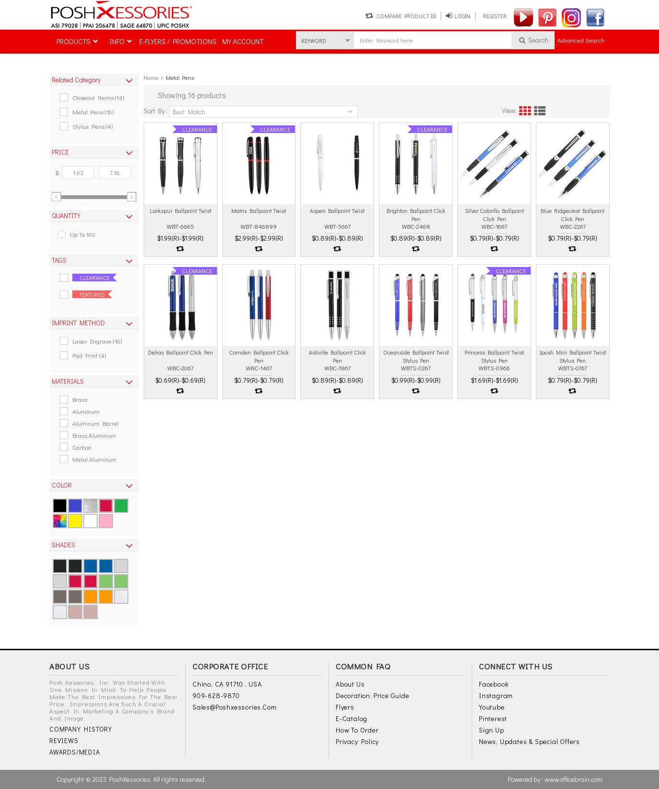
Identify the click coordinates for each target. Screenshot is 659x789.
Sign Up (491, 729)
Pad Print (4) (89, 355)
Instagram (496, 695)
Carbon (81, 447)
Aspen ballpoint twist (337, 210)
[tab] (94, 80)
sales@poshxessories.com (234, 706)
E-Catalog (351, 718)
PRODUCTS (74, 41)
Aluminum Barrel (95, 423)
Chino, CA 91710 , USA (227, 684)
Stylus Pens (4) (92, 126)
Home (151, 77)
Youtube (492, 706)
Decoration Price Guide (372, 695)
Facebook (493, 684)
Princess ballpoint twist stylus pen (494, 356)
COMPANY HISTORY (80, 728)
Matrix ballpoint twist (258, 210)
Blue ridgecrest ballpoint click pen (572, 214)
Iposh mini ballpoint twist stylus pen (573, 356)
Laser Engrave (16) (97, 341)
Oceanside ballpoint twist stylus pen (416, 356)
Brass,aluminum (94, 435)
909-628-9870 (216, 695)
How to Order (357, 729)
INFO (117, 41)
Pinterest (493, 718)
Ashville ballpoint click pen (337, 356)
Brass (79, 399)
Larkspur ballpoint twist (180, 210)
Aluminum (86, 411)
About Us (350, 684)
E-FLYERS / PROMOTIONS (177, 41)
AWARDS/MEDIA (74, 751)
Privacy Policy (357, 741)
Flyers (345, 706)
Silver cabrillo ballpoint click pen (494, 214)
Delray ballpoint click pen (180, 352)
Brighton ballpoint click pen (415, 214)
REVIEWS (64, 740)
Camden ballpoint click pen (259, 356)
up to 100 (82, 234)
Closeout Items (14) (98, 97)
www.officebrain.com (573, 779)
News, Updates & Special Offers (529, 741)
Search (533, 39)
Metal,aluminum (94, 459)
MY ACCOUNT (242, 41)
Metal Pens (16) (93, 112)
